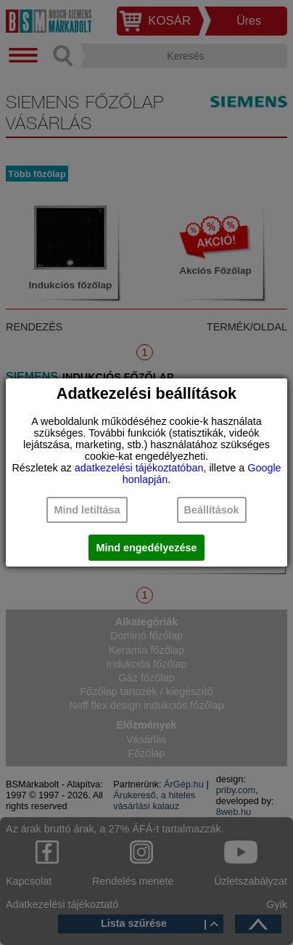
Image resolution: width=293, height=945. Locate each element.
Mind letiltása (87, 510)
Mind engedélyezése (146, 547)
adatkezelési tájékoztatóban (139, 468)
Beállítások (211, 510)
